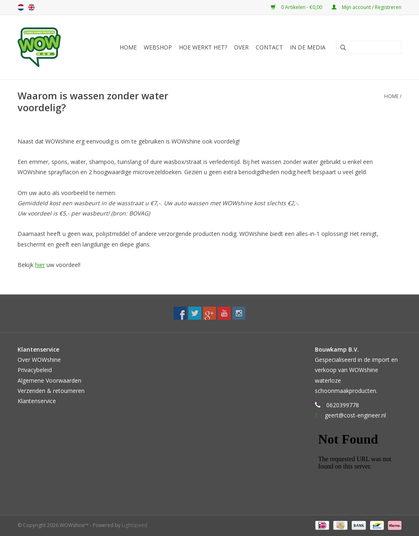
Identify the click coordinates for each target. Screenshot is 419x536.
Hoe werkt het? (203, 47)
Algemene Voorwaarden (49, 380)
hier (40, 265)
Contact (269, 47)
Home (128, 47)
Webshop (158, 47)
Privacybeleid (35, 370)
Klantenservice (37, 401)
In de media (307, 47)
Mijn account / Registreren (366, 7)
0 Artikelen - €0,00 (297, 7)
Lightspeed (134, 525)
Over (241, 47)
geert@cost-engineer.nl (355, 415)
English (31, 7)
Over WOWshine (39, 359)
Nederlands (21, 7)
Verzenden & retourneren (51, 391)
